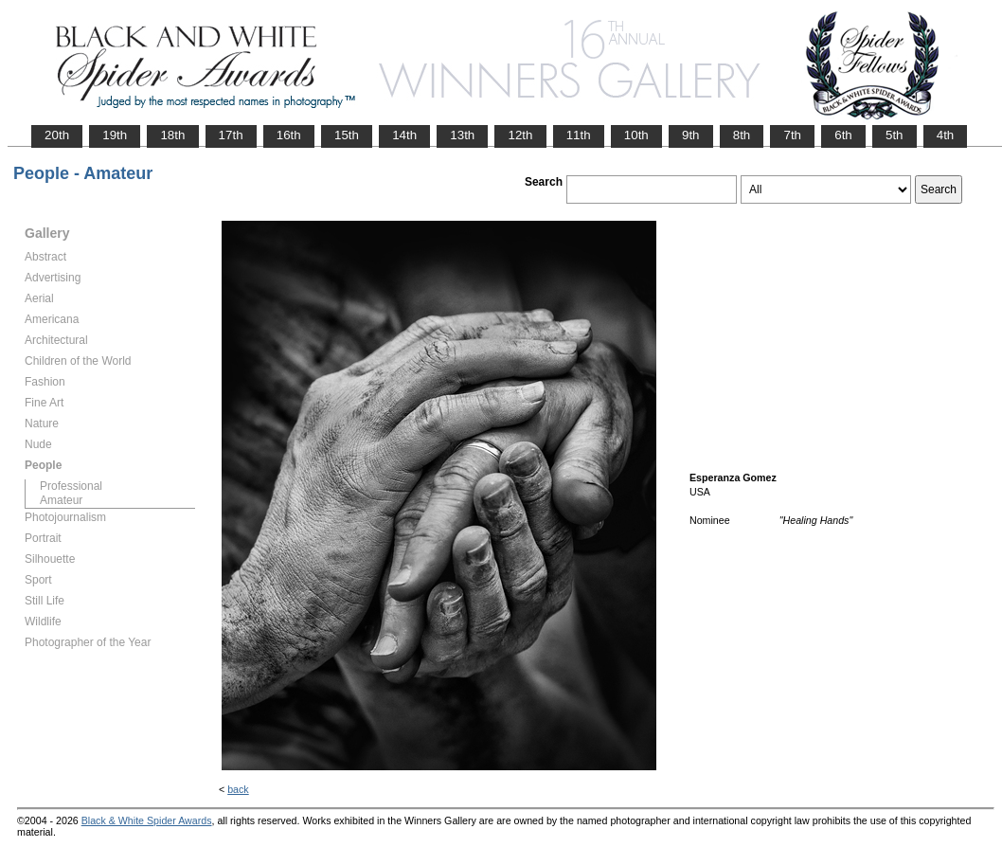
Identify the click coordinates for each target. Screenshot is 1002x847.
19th (114, 135)
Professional (71, 486)
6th (843, 135)
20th (57, 135)
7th (792, 135)
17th (231, 135)
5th (894, 135)
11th (578, 135)
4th (945, 135)
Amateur (61, 500)
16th (289, 135)
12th (520, 135)
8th (742, 135)
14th (404, 135)
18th (172, 135)
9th (690, 135)
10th (636, 135)
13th (462, 135)
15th (346, 135)
